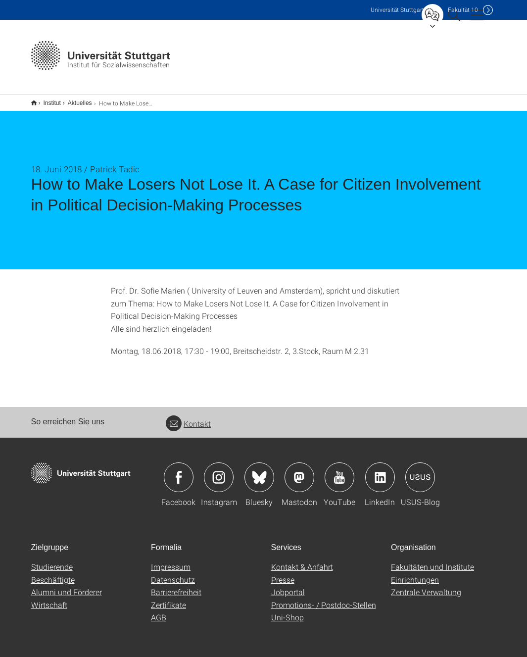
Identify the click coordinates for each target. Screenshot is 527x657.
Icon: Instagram (219, 471)
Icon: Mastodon (299, 471)
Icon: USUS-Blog (420, 471)
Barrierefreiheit (176, 585)
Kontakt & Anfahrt (302, 560)
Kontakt (188, 417)
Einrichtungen (415, 573)
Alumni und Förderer (66, 585)
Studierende (52, 560)
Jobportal (288, 585)
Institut (46, 99)
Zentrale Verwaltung (426, 585)
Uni (397, 9)
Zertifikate (168, 598)
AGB (158, 611)
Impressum (171, 560)
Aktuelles (74, 99)
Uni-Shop (287, 611)
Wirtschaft (49, 598)
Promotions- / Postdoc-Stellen (323, 598)
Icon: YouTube (339, 471)
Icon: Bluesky (259, 471)
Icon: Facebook (178, 471)
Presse (282, 573)
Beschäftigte (53, 573)
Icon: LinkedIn (380, 471)
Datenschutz (173, 573)
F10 (463, 9)
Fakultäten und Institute (432, 560)
